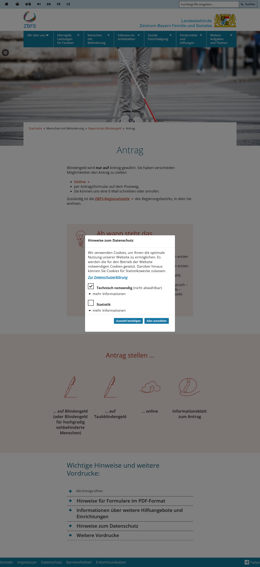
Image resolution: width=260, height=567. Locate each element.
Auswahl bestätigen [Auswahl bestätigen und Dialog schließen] (128, 321)
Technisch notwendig (125, 286)
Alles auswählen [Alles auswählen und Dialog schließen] (157, 321)
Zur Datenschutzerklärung (107, 277)
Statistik (99, 303)
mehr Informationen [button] (109, 294)
